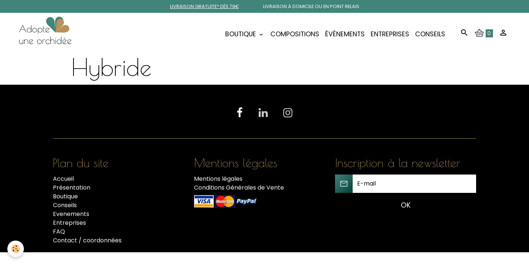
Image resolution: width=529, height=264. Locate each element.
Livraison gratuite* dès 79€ (204, 6)
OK (406, 205)
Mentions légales (218, 179)
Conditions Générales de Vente (239, 187)
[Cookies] (15, 249)
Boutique (241, 34)
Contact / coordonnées (87, 240)
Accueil (63, 179)
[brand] (46, 34)
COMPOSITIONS (294, 34)
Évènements (345, 34)
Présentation (71, 187)
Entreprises (390, 34)
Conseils (430, 34)
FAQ (59, 231)
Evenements (71, 214)
